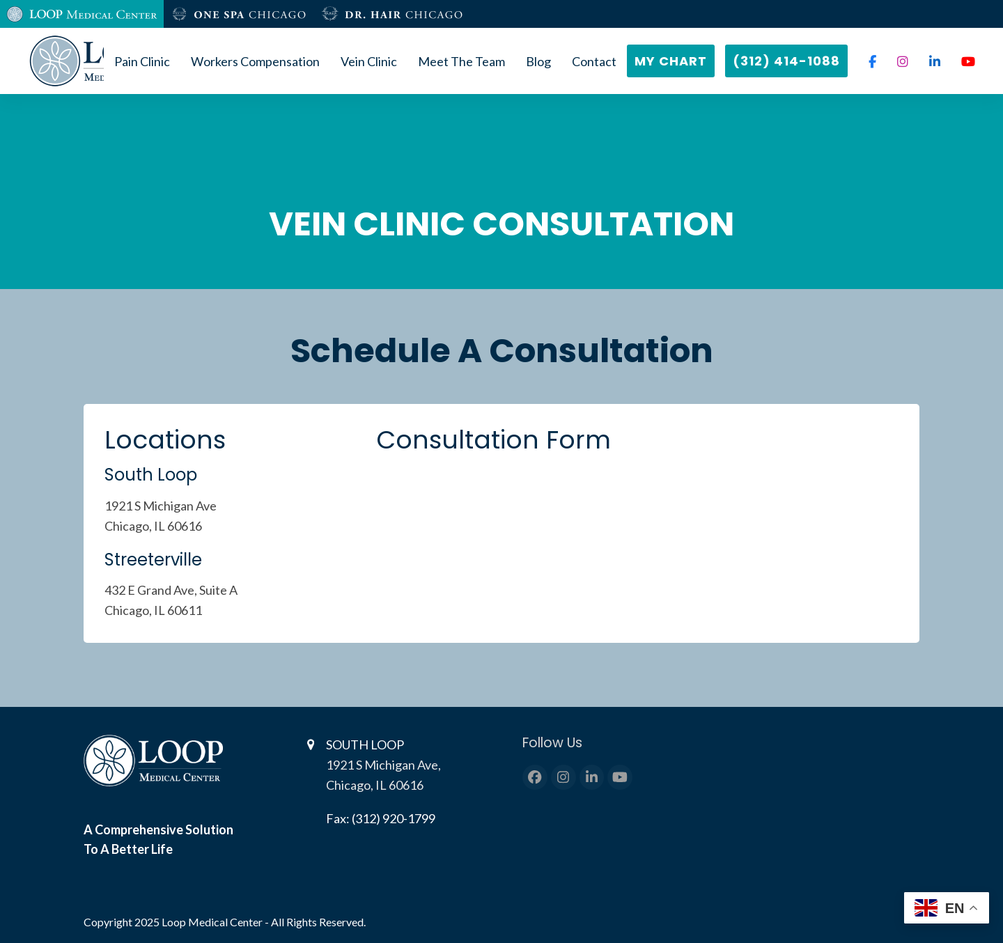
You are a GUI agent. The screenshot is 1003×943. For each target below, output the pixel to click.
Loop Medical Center (213, 921)
